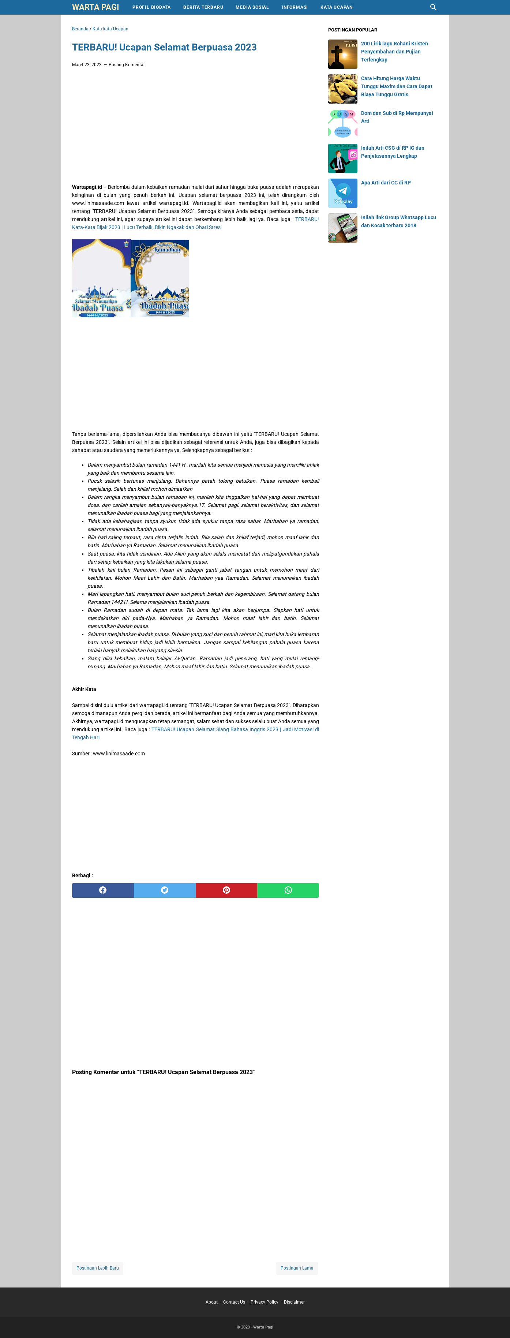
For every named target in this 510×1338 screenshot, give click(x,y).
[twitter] (165, 890)
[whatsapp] (288, 890)
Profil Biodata (151, 7)
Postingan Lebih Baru (97, 1268)
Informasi (295, 7)
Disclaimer (294, 1302)
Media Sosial (252, 7)
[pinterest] (227, 890)
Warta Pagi (95, 7)
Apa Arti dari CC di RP (386, 183)
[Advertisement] (195, 127)
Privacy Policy (264, 1302)
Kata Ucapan (336, 7)
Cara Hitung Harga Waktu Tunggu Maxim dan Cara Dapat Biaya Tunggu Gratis (396, 86)
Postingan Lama (297, 1268)
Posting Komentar (127, 64)
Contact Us (234, 1302)
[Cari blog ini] (433, 7)
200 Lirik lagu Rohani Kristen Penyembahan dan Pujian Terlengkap (394, 52)
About (212, 1302)
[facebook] (103, 890)
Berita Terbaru (203, 7)
